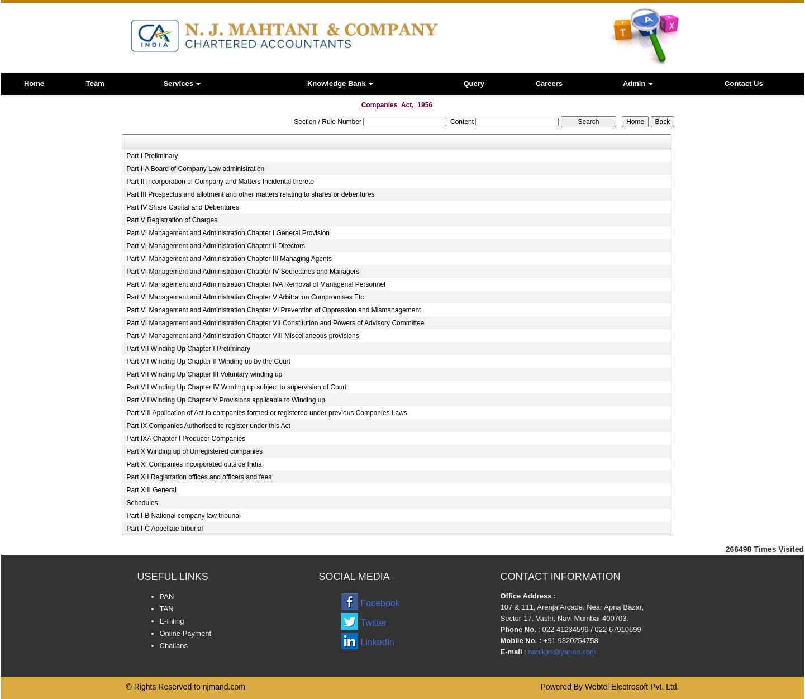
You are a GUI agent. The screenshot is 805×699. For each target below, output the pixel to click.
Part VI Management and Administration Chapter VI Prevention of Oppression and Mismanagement (273, 310)
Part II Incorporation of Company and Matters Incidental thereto (220, 182)
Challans (174, 645)
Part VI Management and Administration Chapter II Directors (215, 246)
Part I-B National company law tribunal (183, 516)
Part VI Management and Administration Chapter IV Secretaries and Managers (242, 271)
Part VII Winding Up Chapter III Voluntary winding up (204, 374)
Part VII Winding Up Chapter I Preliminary (188, 349)
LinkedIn (378, 642)
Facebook (380, 603)
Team (95, 83)
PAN (167, 596)
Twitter (374, 622)
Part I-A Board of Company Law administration (195, 169)
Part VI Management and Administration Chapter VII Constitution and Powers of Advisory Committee (275, 323)
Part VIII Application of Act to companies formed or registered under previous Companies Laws (266, 413)
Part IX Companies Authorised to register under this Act (208, 426)
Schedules (142, 503)
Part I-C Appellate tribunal (164, 528)
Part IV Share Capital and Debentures (182, 207)
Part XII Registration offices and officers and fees (198, 477)
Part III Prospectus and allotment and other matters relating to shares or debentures (250, 194)
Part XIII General (151, 490)
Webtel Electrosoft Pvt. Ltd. (632, 686)
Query (473, 83)
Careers (549, 83)
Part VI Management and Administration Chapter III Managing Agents (229, 259)
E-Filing (172, 621)
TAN (167, 609)
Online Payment (186, 633)
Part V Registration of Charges (171, 220)
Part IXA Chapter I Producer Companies (185, 439)
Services (182, 83)
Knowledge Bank (340, 83)
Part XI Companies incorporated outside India (193, 464)
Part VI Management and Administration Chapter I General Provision (228, 233)
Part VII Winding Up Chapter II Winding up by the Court (208, 361)
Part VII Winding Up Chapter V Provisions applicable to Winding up (225, 400)
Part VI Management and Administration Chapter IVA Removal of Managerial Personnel (255, 284)
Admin (638, 83)
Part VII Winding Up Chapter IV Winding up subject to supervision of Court (236, 387)
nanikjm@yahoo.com (562, 652)
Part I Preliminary (152, 156)
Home (34, 83)
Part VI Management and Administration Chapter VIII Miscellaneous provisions (242, 336)
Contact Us (744, 83)
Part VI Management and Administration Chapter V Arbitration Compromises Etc (245, 297)
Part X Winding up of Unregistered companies (194, 451)
